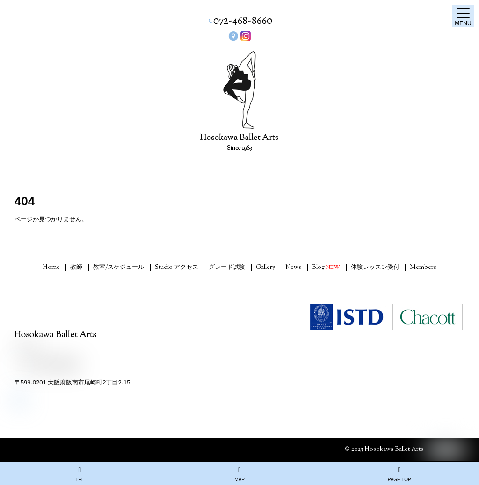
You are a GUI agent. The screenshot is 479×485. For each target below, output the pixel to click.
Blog (326, 267)
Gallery (265, 267)
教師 (76, 267)
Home (51, 267)
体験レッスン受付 (375, 267)
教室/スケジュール (118, 267)
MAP (239, 474)
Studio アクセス (176, 267)
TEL (80, 474)
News (293, 267)
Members (423, 267)
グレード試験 (227, 267)
